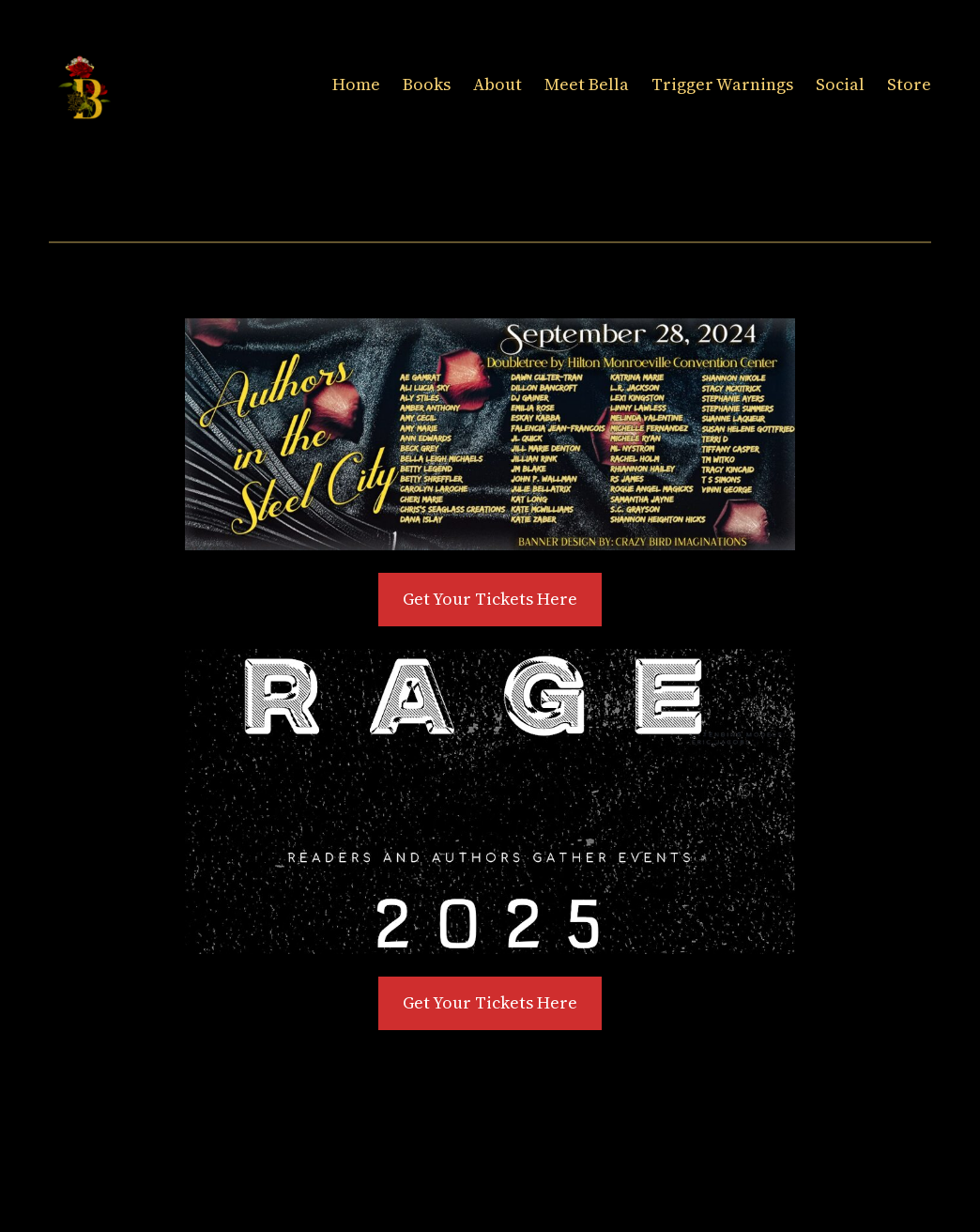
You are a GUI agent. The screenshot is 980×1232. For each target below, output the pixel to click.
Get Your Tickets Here (490, 598)
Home (356, 84)
